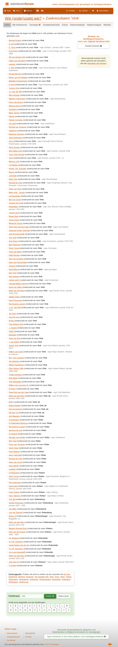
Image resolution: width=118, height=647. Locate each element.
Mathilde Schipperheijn (18, 81)
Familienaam (14, 596)
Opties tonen (64, 596)
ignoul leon (13, 486)
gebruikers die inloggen (96, 63)
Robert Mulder (14, 406)
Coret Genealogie (51, 644)
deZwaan (12, 335)
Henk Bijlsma (14, 269)
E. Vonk (12, 47)
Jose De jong (14, 317)
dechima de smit (15, 430)
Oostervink (13, 577)
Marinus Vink (14, 162)
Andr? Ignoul (14, 476)
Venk (52, 577)
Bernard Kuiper (15, 40)
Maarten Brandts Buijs (18, 528)
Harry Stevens (14, 496)
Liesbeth (12, 469)
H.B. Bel (12, 499)
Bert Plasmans (15, 245)
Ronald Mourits (15, 74)
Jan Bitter (13, 509)
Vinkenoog (34, 579)
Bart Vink (12, 273)
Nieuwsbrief (30, 633)
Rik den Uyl (13, 413)
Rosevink (30, 577)
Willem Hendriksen (16, 365)
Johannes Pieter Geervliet (19, 231)
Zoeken (7, 25)
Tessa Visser (14, 220)
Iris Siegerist (14, 538)
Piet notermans (15, 483)
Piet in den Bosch (16, 102)
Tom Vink (12, 238)
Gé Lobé (12, 124)
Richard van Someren (18, 127)
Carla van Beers (15, 252)
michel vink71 (14, 280)
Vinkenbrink (23, 579)
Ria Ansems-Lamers (17, 304)
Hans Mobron (14, 452)
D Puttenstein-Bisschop (18, 423)
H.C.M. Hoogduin (16, 542)
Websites (107, 25)
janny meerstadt (15, 455)
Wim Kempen (14, 95)
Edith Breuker (14, 255)
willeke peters (14, 297)
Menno (11, 172)
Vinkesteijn (56, 579)
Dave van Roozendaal (18, 262)
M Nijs (11, 321)
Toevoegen (35, 25)
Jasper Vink (13, 346)
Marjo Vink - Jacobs (17, 193)
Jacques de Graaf (16, 203)
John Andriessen (15, 138)
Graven (65, 25)
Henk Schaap (14, 147)
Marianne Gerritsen (17, 134)
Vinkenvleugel (45, 579)
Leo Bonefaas (14, 196)
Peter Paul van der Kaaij (19, 227)
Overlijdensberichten (51, 25)
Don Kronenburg (15, 409)
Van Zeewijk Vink (42, 577)
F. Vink (11, 68)
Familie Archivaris (93, 46)
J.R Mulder (13, 165)
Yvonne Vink (14, 88)
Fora (17, 11)
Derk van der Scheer (17, 532)
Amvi (11, 141)
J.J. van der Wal (15, 92)
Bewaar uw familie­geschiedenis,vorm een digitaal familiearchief (93, 39)
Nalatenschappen (94, 25)
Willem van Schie (16, 352)
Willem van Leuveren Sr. (19, 385)
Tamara (12, 266)
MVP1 (11, 402)
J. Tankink (13, 328)
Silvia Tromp (14, 248)
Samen (29, 11)
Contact (28, 637)
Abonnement (12, 633)
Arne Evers (13, 51)
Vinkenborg (13, 579)
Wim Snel (13, 441)
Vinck (57, 577)
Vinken (68, 577)
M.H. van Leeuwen (16, 358)
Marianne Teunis (15, 223)
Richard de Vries (15, 183)
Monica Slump (14, 106)
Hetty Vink (13, 179)
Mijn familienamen (19, 25)
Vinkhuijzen (13, 582)
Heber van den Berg (17, 61)
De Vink (66, 574)
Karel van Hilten (15, 287)
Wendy (12, 116)
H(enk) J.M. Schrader (17, 169)
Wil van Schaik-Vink (17, 57)
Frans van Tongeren (17, 444)
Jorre (11, 158)
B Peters (12, 389)
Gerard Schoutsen (16, 503)
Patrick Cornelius (16, 120)
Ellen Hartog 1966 (16, 368)
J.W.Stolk (12, 176)
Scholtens (13, 109)
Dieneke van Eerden (17, 437)
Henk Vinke (13, 448)
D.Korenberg (14, 420)
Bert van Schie (15, 200)
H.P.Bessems (14, 473)
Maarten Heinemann (17, 99)
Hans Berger (14, 466)
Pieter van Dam (15, 189)
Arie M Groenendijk (17, 234)
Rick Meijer (13, 378)
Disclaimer (11, 640)
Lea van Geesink (16, 513)
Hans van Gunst (15, 462)
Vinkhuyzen (23, 582)
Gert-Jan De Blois (16, 259)
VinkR (11, 331)
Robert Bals (13, 216)
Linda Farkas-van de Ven (19, 545)
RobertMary (13, 207)
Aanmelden (103, 11)
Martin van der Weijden (18, 78)
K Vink (11, 85)
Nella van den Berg (16, 291)
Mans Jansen (14, 113)
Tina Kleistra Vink (16, 324)
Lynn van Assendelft (17, 552)
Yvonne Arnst (14, 213)
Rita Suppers (14, 277)
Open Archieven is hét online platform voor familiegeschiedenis (76, 636)
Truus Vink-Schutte (16, 155)
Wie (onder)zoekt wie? (23, 18)
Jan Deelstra (14, 361)
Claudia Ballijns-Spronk (18, 284)
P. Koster (12, 566)
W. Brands (13, 434)
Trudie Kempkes (15, 375)
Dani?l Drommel (15, 300)
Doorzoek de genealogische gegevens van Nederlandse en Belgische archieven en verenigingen (76, 631)
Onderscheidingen (77, 25)
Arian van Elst (14, 338)
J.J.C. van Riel (15, 308)
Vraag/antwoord (13, 637)
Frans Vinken (14, 492)
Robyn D (12, 516)
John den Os (14, 562)
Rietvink (21, 577)
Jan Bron (12, 314)
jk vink (11, 44)
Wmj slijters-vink (15, 151)
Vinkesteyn (66, 579)
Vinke (62, 577)
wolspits (12, 64)
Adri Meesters (14, 416)
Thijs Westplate (15, 382)
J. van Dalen (14, 342)
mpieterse (13, 131)
